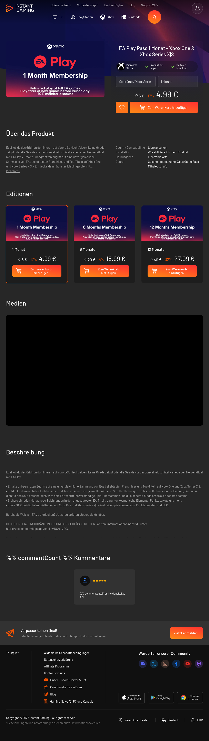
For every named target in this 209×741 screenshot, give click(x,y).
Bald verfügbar (113, 5)
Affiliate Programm (56, 666)
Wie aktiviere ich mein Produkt (168, 152)
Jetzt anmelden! (186, 633)
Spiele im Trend (61, 5)
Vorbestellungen (87, 5)
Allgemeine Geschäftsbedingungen (67, 653)
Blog (132, 5)
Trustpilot (12, 653)
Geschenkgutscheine (162, 161)
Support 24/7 (149, 5)
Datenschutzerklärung (58, 659)
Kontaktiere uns (54, 673)
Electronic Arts (157, 157)
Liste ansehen (157, 147)
